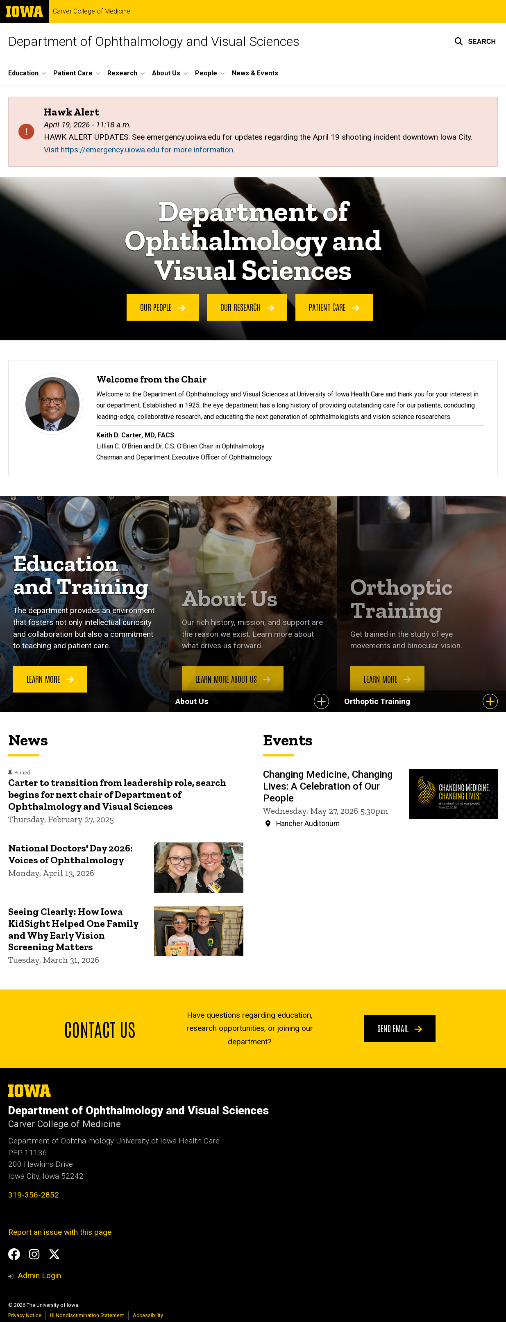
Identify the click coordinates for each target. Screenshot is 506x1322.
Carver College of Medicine (91, 11)
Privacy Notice (24, 1315)
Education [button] (23, 73)
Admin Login (39, 1275)
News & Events (255, 73)
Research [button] (122, 73)
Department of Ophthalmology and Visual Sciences (154, 41)
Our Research (247, 306)
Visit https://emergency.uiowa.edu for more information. (139, 149)
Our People (162, 306)
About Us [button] (166, 73)
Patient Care (334, 306)
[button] (475, 41)
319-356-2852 (33, 1195)
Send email (399, 1028)
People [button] (206, 73)
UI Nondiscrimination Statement (87, 1315)
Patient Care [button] (73, 73)
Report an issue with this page (59, 1232)
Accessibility (148, 1315)
